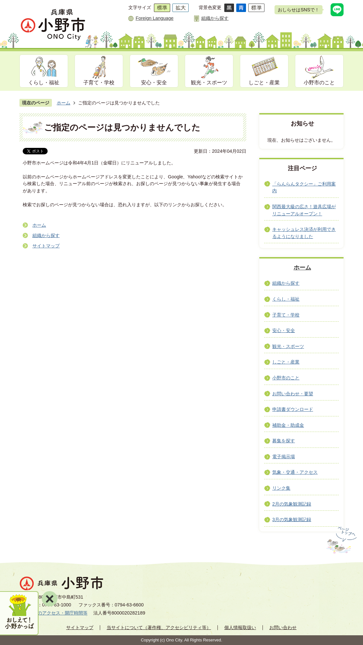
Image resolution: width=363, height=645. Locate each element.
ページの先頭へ (341, 540)
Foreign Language (154, 18)
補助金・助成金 (288, 425)
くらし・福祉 (43, 82)
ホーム (63, 102)
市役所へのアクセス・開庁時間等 (53, 612)
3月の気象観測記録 (291, 519)
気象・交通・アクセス (295, 472)
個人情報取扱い (240, 627)
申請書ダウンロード (292, 409)
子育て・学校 (98, 82)
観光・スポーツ (209, 82)
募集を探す (283, 440)
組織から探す (214, 18)
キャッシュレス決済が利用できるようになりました (304, 233)
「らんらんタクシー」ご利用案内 (304, 187)
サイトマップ (46, 245)
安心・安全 (154, 82)
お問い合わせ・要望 (292, 393)
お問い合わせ (283, 627)
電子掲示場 (283, 456)
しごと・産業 (264, 82)
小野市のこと (319, 82)
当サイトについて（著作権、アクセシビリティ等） (159, 627)
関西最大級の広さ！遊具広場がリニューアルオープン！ (304, 210)
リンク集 (281, 488)
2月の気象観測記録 (291, 504)
